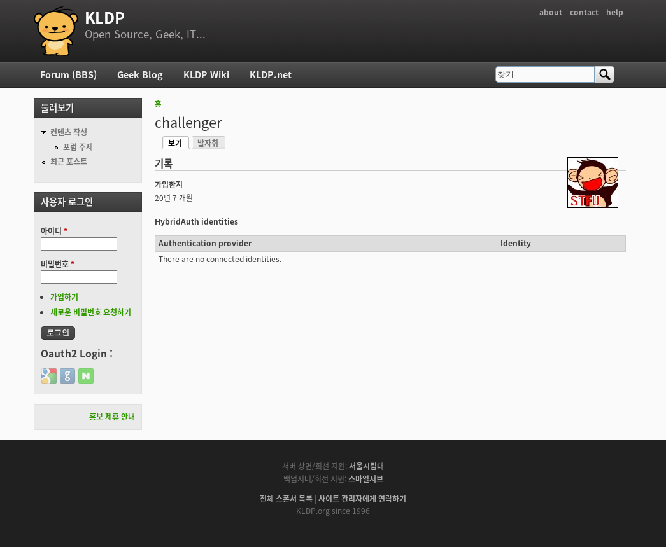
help (614, 12)
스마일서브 (365, 479)
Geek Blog (140, 74)
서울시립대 (366, 466)
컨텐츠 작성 (68, 132)
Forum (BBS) (68, 74)
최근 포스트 (68, 161)
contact (584, 12)
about (550, 12)
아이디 (54, 231)
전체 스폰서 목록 (286, 498)
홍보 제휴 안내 (112, 416)
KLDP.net (271, 74)
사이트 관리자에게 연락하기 (362, 498)
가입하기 (64, 297)
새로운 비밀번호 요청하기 (90, 312)
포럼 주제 (78, 147)
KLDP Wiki (206, 74)
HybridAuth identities (196, 221)
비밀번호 (57, 264)
